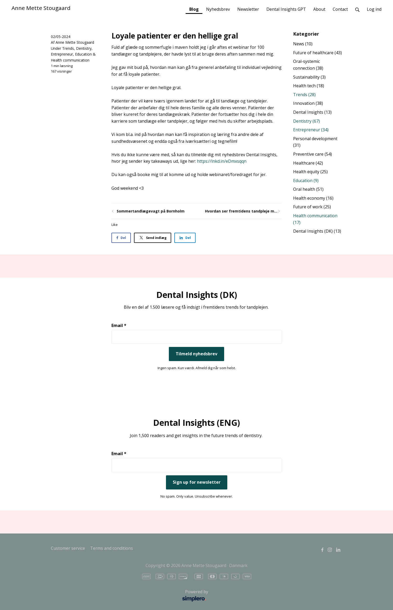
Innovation (308, 103)
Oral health (308, 189)
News (303, 44)
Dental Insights (312, 112)
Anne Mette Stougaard (41, 8)
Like (114, 224)
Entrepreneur (62, 54)
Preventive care (312, 154)
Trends (68, 48)
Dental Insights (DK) (317, 231)
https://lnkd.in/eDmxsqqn (221, 161)
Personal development (315, 142)
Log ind (374, 9)
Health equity (310, 172)
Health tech (308, 86)
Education (83, 54)
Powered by (131, 596)
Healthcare (308, 163)
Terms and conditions (111, 548)
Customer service (68, 548)
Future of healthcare (317, 53)
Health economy (313, 198)
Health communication (70, 60)
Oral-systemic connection (308, 64)
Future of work (312, 207)
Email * (118, 325)
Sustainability (309, 77)
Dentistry (83, 48)
